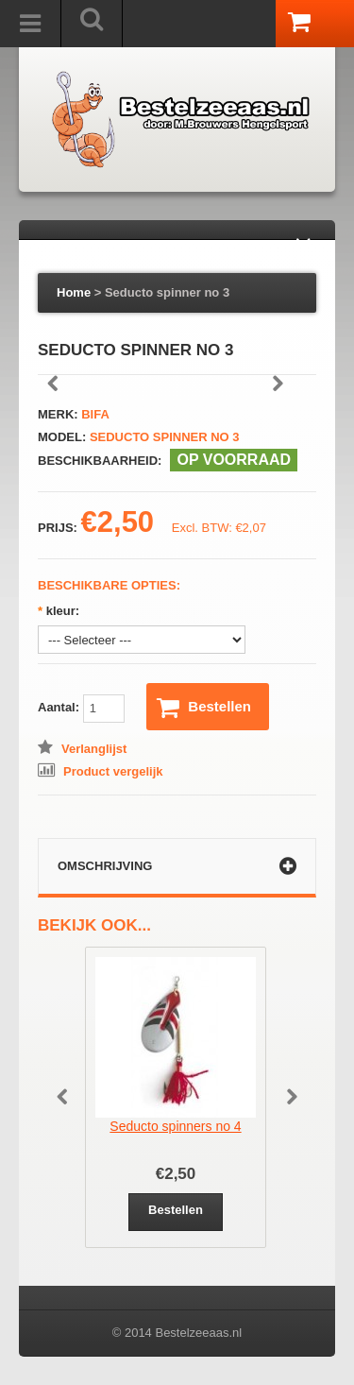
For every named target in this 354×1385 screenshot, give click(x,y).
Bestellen (204, 707)
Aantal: (81, 708)
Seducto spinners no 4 (175, 1126)
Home (74, 292)
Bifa (95, 414)
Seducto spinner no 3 (167, 292)
